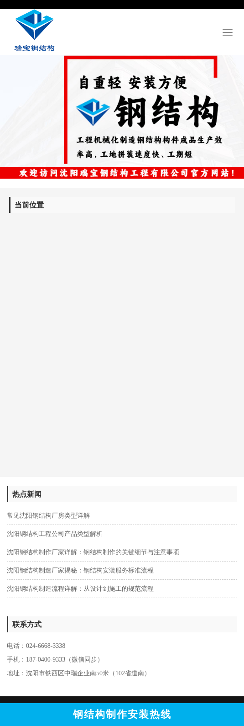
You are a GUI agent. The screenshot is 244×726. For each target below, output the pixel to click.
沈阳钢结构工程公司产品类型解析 (55, 533)
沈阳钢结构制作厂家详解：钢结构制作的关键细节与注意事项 (93, 552)
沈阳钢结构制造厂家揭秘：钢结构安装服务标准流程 (80, 570)
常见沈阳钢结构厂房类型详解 (48, 515)
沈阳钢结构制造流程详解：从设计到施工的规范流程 (80, 588)
